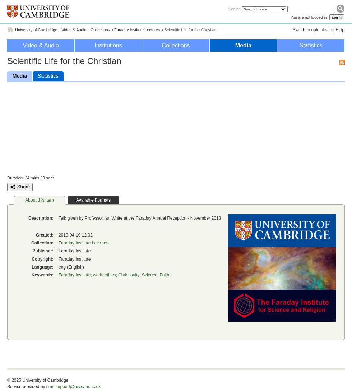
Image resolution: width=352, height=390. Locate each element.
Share (20, 187)
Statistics (310, 45)
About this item (39, 200)
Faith (165, 274)
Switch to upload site (312, 29)
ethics (110, 274)
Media (243, 45)
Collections (100, 30)
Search (234, 9)
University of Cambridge (36, 30)
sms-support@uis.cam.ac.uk (73, 386)
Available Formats (93, 200)
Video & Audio (73, 30)
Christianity (128, 274)
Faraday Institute (75, 274)
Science (149, 274)
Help (339, 29)
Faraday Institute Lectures (137, 30)
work (97, 274)
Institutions (108, 45)
